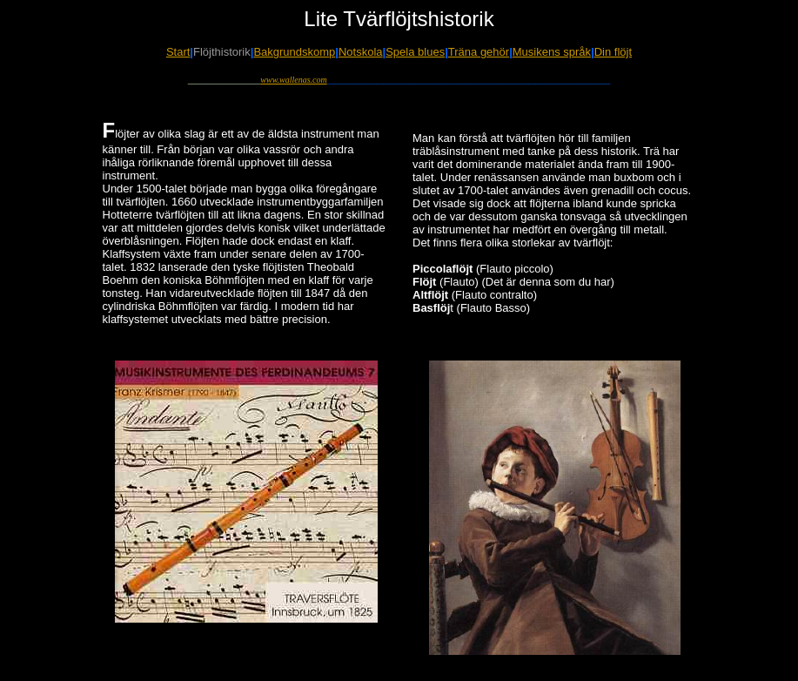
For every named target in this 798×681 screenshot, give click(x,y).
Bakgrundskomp (294, 51)
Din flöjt (613, 51)
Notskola (361, 51)
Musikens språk (552, 51)
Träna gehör (478, 51)
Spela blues (415, 51)
